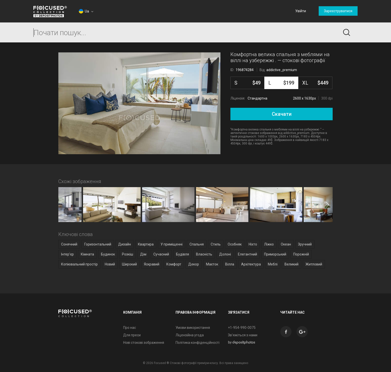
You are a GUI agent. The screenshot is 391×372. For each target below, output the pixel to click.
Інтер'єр (67, 254)
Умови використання (193, 328)
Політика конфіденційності (197, 343)
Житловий (313, 264)
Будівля (182, 254)
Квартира (146, 244)
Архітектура (251, 264)
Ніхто (253, 244)
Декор (193, 264)
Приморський (275, 254)
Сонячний (69, 244)
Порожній (301, 254)
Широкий (129, 264)
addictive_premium (281, 70)
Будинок (108, 254)
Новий (110, 264)
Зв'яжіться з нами (242, 335)
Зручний (305, 244)
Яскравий (151, 264)
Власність (204, 254)
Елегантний (247, 254)
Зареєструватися (338, 11)
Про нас (129, 328)
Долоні (225, 254)
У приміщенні (172, 244)
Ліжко (269, 244)
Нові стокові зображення (143, 343)
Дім (143, 254)
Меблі (273, 264)
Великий (291, 264)
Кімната (87, 254)
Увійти (300, 11)
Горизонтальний (97, 244)
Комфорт (173, 264)
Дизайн (124, 244)
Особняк (235, 244)
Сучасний (161, 254)
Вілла (229, 264)
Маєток (212, 264)
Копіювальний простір (79, 264)
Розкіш (127, 254)
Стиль (216, 244)
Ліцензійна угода (190, 335)
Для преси (132, 335)
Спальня (197, 244)
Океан (286, 244)
